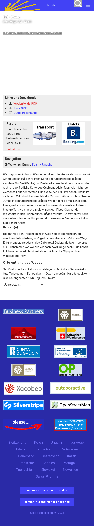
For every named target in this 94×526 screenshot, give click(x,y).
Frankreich (26, 463)
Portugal (69, 463)
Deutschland (44, 449)
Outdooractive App (23, 113)
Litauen (21, 449)
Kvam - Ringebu (42, 164)
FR (53, 5)
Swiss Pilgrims (47, 476)
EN (47, 5)
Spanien (49, 463)
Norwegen (77, 442)
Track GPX (18, 108)
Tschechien (25, 470)
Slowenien (70, 470)
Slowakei (48, 470)
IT (58, 5)
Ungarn (56, 442)
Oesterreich (50, 456)
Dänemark (26, 456)
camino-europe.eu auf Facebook (47, 502)
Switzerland (17, 442)
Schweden (70, 449)
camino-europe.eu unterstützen (47, 490)
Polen (38, 442)
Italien (71, 456)
